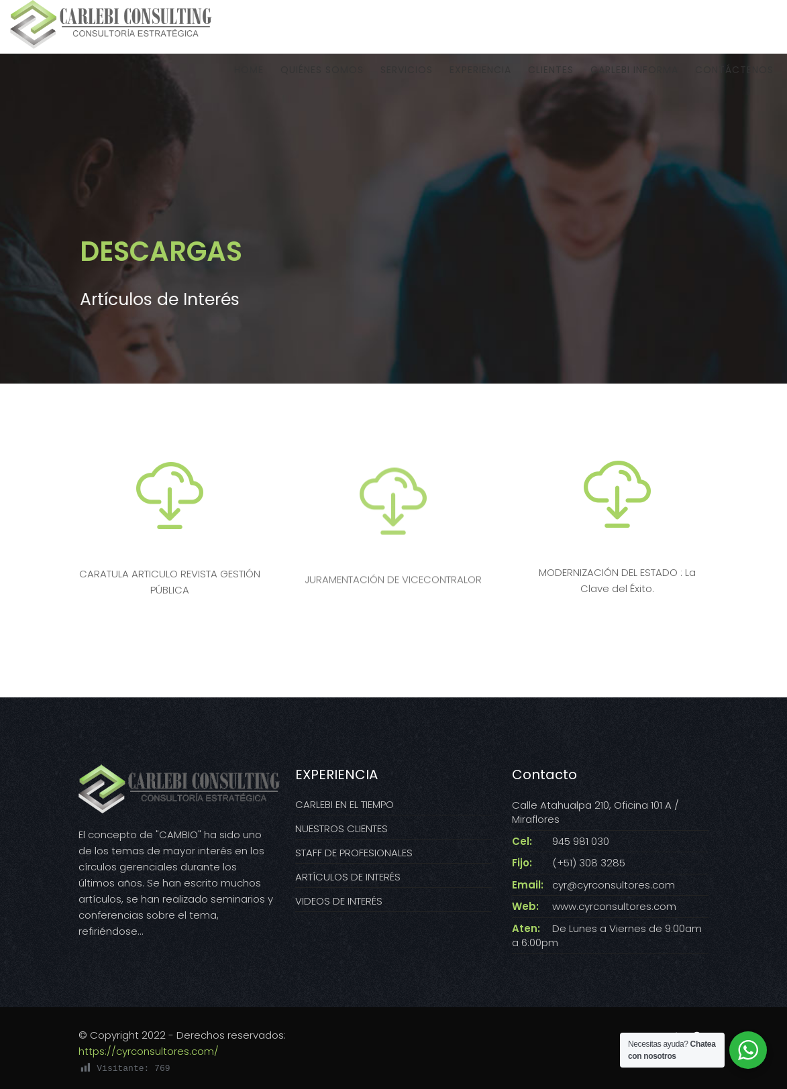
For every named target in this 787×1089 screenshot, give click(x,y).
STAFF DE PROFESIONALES (354, 853)
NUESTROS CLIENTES (341, 828)
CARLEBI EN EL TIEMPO (344, 804)
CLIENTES (551, 76)
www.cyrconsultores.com (614, 906)
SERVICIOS (406, 76)
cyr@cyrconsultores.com (613, 885)
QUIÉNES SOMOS (322, 76)
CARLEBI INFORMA (634, 76)
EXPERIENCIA (480, 76)
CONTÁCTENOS (734, 76)
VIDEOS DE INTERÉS (338, 901)
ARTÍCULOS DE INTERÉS (348, 877)
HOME (249, 76)
